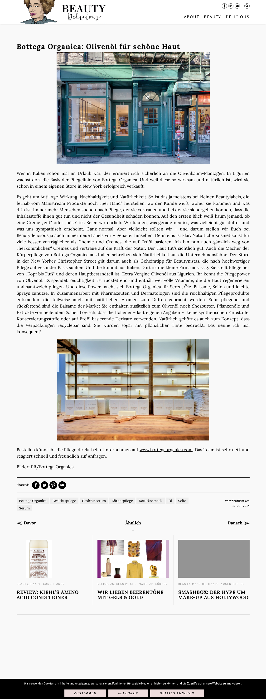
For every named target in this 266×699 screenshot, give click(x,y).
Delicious (237, 17)
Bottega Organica (33, 500)
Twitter (44, 485)
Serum (24, 508)
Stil (133, 584)
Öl (170, 500)
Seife (182, 500)
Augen (226, 584)
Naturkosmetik (151, 500)
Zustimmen (85, 693)
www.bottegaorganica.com (166, 449)
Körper (161, 584)
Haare (35, 584)
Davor (30, 523)
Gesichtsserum (94, 500)
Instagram (230, 6)
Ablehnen (128, 693)
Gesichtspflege (64, 500)
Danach (234, 523)
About (191, 17)
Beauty (212, 17)
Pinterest (53, 485)
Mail (237, 6)
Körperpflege (122, 500)
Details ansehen (177, 693)
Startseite (62, 12)
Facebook (224, 6)
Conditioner (54, 584)
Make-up (146, 584)
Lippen (239, 584)
